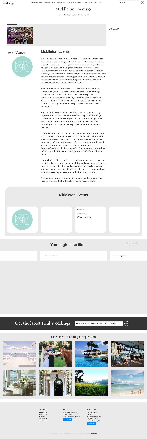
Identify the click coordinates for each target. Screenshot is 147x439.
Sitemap (94, 434)
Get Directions (85, 217)
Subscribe (67, 419)
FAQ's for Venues (92, 419)
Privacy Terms (67, 414)
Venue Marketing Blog (94, 421)
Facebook (43, 412)
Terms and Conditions (94, 416)
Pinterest (43, 419)
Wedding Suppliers (36, 2)
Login (89, 414)
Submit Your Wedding (70, 412)
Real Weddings (88, 2)
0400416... (83, 214)
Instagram (43, 414)
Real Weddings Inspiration (71, 416)
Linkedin (42, 421)
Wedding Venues (49, 2)
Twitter (42, 416)
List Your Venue (92, 412)
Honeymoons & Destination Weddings (69, 2)
